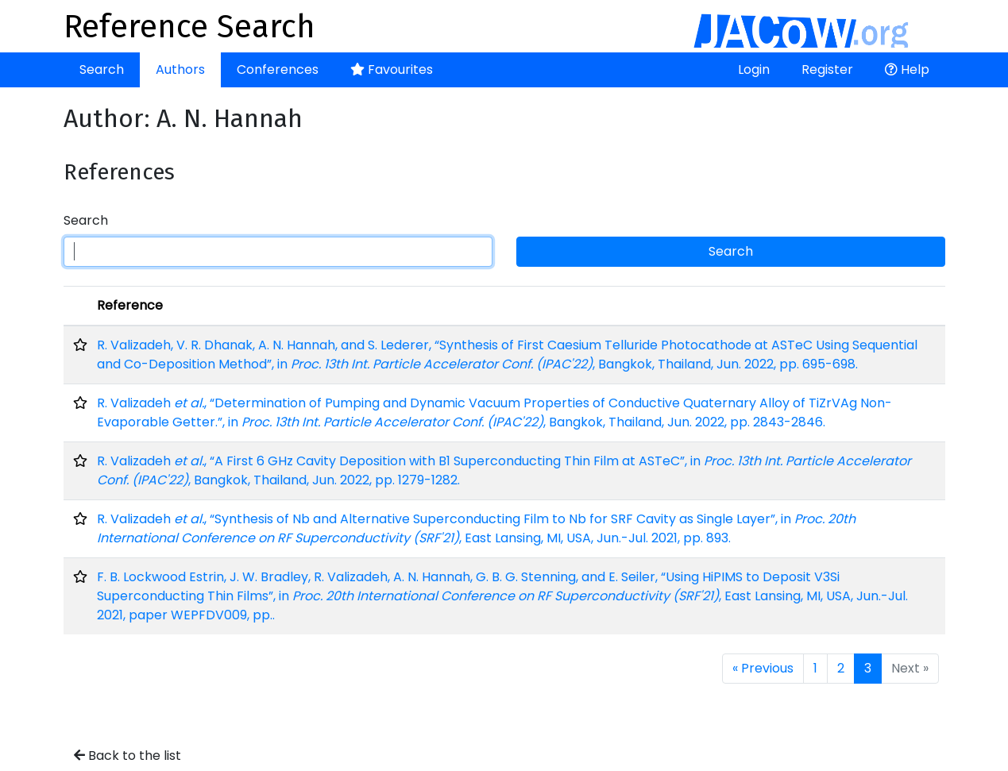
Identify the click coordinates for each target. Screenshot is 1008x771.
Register (827, 69)
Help (907, 69)
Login (754, 69)
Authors (180, 69)
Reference (130, 305)
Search (101, 69)
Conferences (278, 69)
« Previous (763, 668)
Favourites (391, 69)
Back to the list (127, 755)
